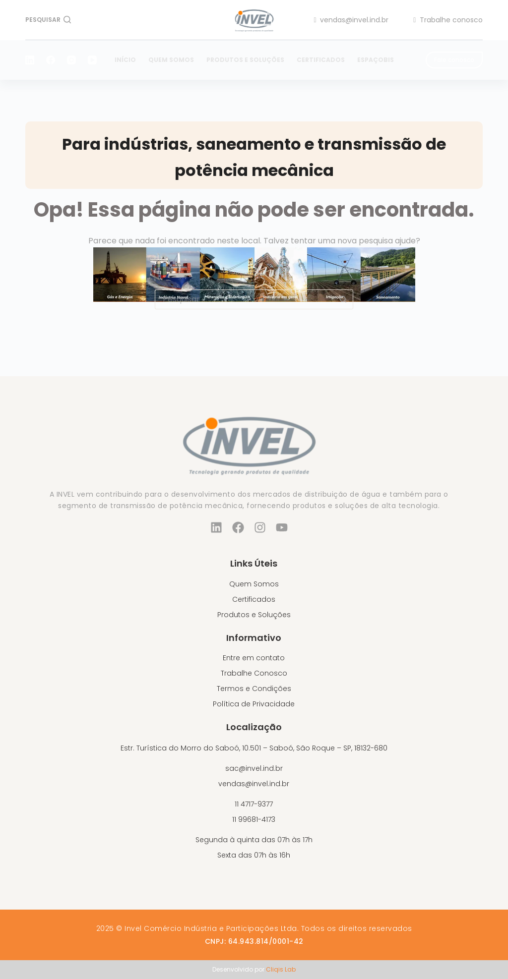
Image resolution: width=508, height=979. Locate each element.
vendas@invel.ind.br (351, 20)
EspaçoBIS (375, 60)
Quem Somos (171, 60)
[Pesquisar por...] (244, 299)
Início (125, 60)
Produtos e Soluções (245, 60)
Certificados (321, 60)
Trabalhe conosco (448, 20)
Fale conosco (454, 60)
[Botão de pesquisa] (343, 299)
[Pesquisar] (48, 20)
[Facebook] (50, 60)
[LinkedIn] (29, 60)
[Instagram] (71, 60)
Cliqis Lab (281, 969)
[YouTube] (92, 60)
